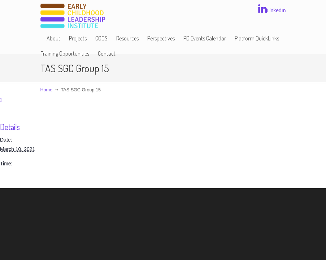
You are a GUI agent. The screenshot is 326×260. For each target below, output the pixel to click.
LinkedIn (272, 9)
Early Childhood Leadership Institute (72, 16)
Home (46, 89)
